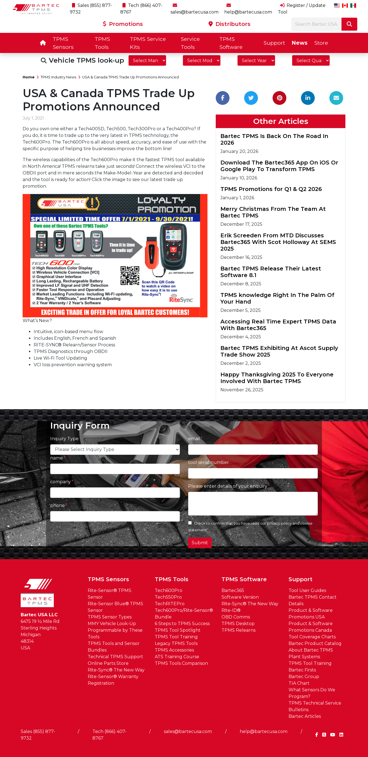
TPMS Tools (102, 43)
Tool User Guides (307, 590)
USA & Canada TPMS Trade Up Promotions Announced (130, 77)
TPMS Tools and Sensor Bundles (114, 647)
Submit (200, 542)
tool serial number (208, 462)
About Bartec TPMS (311, 650)
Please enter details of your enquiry (227, 486)
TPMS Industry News (58, 77)
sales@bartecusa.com (188, 731)
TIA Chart (299, 683)
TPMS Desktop (238, 623)
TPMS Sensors (63, 43)
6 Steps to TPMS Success (182, 623)
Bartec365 (233, 590)
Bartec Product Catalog (315, 643)
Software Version (240, 597)
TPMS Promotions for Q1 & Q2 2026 (271, 189)
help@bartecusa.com (263, 731)
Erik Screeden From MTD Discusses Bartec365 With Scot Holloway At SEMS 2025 (278, 242)
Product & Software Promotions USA (311, 614)
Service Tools (190, 43)
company (60, 481)
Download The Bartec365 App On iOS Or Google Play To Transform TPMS (279, 165)
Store (321, 42)
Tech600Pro (168, 590)
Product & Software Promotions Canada (311, 627)
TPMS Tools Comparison (181, 663)
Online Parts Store (108, 663)
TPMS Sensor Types (110, 617)
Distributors (229, 24)
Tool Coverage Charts (312, 636)
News (300, 42)
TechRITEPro (170, 603)
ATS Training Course (177, 656)
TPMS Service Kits (148, 43)
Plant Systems (304, 656)
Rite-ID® (231, 610)
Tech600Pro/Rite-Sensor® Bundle (184, 614)
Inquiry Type (64, 438)
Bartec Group (304, 676)
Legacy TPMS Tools (176, 643)
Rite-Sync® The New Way (116, 670)
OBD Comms (236, 617)
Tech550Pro (168, 597)
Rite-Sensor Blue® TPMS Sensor (115, 607)
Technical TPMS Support (115, 656)
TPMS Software (230, 43)
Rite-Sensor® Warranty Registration (113, 680)
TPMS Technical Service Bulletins (315, 706)
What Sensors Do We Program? (312, 693)
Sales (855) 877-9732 (38, 735)
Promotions (123, 24)
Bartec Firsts (302, 670)
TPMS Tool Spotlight (178, 630)
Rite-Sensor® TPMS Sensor (109, 594)
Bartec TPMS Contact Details (313, 600)
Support (274, 42)
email (194, 438)
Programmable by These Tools (115, 633)
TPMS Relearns (238, 630)
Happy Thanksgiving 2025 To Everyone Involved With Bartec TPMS (277, 377)
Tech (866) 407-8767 (109, 735)
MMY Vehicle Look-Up (112, 623)
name (56, 458)
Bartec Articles (305, 716)
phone (57, 505)
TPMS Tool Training (176, 636)
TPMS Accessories (174, 650)
